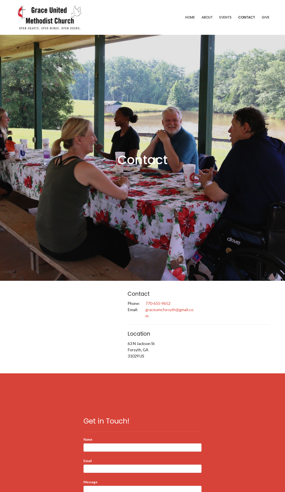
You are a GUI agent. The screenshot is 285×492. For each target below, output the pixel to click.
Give (265, 17)
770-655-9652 (157, 303)
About (207, 17)
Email (87, 461)
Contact (246, 17)
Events (225, 17)
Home (190, 17)
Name (87, 439)
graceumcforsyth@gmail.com (169, 312)
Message (90, 482)
